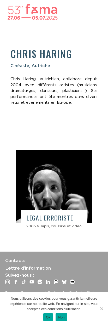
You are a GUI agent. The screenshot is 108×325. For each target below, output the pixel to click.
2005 (31, 226)
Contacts (15, 260)
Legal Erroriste (49, 217)
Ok (48, 317)
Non (61, 317)
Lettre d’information (28, 268)
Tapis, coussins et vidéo (61, 226)
